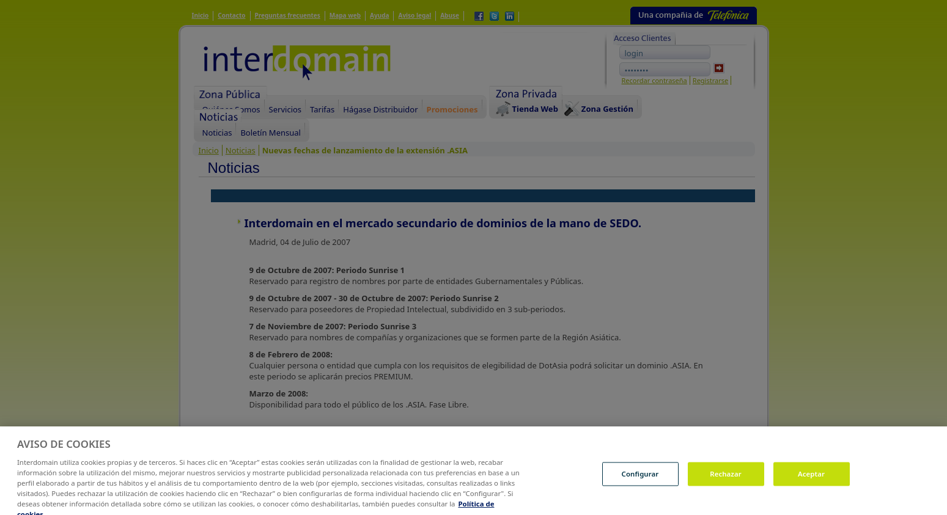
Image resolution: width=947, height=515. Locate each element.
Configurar (640, 483)
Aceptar (811, 483)
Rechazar (726, 483)
